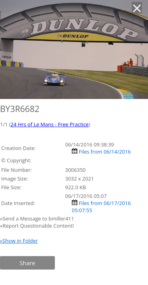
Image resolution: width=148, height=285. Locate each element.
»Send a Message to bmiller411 (37, 218)
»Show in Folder (19, 240)
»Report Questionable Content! (37, 225)
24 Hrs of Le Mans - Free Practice (50, 124)
